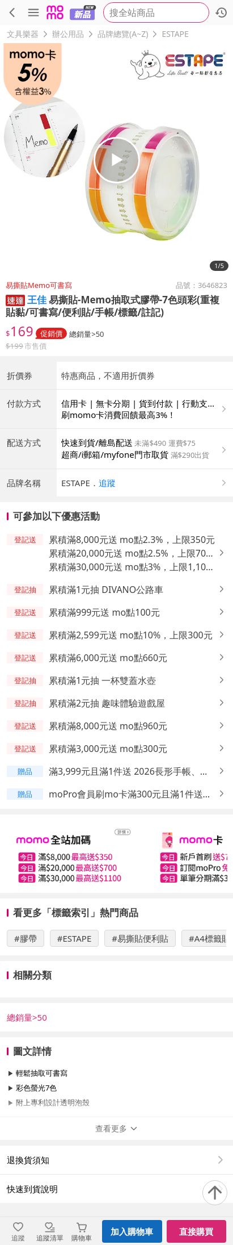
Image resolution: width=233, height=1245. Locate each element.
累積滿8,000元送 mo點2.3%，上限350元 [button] (132, 539)
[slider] (116, 853)
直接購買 (196, 1231)
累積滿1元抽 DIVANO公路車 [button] (106, 589)
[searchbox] (156, 12)
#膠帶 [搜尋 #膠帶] (25, 938)
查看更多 (116, 1128)
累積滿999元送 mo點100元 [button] (104, 612)
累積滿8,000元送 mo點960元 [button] (108, 726)
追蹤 (107, 482)
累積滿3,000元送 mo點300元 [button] (108, 748)
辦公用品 (68, 33)
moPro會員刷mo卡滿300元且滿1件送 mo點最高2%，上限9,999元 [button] (126, 794)
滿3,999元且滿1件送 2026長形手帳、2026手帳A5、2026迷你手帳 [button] (124, 771)
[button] (15, 299)
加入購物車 (132, 1231)
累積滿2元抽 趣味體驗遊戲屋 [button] (107, 703)
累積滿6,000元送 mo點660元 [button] (108, 657)
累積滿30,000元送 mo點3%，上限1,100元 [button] (130, 567)
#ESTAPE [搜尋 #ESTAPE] (74, 938)
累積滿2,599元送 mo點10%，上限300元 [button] (131, 635)
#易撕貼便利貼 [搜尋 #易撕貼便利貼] (140, 938)
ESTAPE (175, 33)
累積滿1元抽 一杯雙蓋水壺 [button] (102, 680)
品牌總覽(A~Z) (123, 33)
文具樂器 (23, 33)
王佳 (36, 299)
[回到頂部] (214, 1192)
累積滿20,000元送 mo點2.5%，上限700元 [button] (130, 553)
